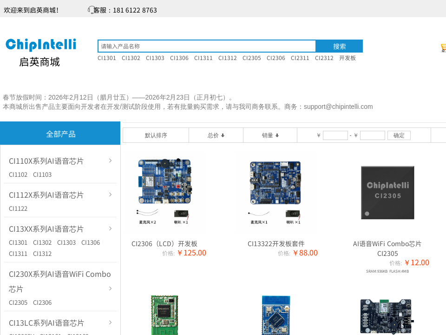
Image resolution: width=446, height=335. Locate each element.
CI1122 (18, 208)
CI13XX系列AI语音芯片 (46, 228)
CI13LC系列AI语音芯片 (47, 322)
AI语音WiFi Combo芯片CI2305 (387, 248)
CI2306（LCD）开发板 (164, 243)
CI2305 (18, 302)
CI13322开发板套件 (276, 243)
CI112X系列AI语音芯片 (46, 194)
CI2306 (42, 302)
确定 (399, 135)
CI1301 (18, 242)
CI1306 (90, 242)
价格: (168, 253)
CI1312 (42, 253)
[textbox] (207, 46)
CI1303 (66, 242)
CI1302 (42, 242)
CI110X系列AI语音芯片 (46, 160)
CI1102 (18, 174)
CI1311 (18, 253)
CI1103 (42, 174)
